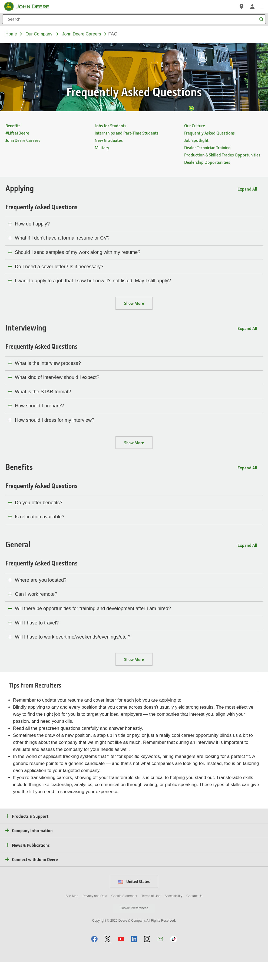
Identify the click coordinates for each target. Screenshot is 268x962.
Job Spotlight (196, 140)
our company (38, 34)
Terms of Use (151, 896)
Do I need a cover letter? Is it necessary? (59, 266)
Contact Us (194, 896)
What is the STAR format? (43, 391)
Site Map (71, 896)
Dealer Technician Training (207, 147)
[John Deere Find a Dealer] (241, 6)
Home (11, 34)
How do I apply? (32, 224)
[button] (94, 938)
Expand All (247, 189)
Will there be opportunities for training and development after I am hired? (93, 608)
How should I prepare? (39, 405)
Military (102, 147)
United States (134, 881)
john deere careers (81, 34)
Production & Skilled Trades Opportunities (222, 155)
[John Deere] (30, 6)
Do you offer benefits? (38, 502)
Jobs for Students (110, 125)
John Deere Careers (22, 140)
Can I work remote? (36, 594)
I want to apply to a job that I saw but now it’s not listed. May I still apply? (93, 280)
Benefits (13, 125)
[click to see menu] (262, 6)
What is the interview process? (48, 363)
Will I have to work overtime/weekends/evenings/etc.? (72, 637)
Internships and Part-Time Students (126, 133)
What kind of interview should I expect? (57, 377)
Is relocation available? (39, 516)
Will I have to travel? (37, 623)
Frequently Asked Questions (209, 133)
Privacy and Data (94, 896)
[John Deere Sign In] (252, 6)
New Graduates (109, 140)
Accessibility (173, 896)
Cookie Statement (124, 896)
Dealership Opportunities (207, 162)
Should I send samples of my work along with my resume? (77, 252)
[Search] (134, 19)
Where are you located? (41, 580)
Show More (134, 303)
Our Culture (194, 125)
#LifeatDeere (17, 133)
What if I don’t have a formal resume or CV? (62, 238)
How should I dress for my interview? (54, 420)
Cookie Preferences (134, 908)
